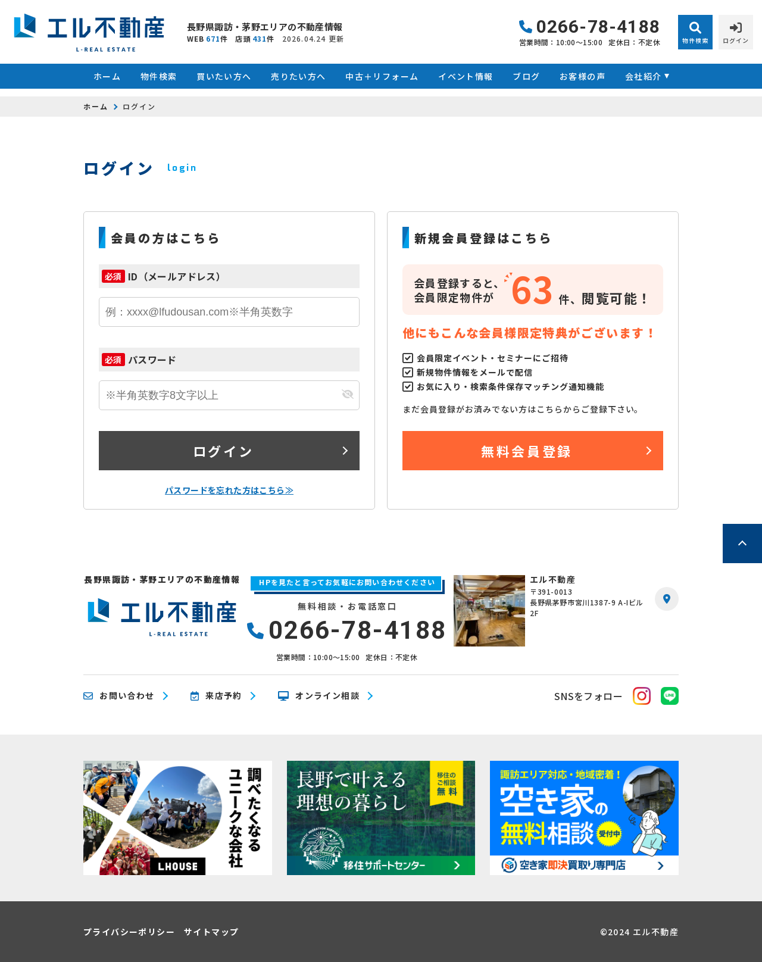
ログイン (223, 450)
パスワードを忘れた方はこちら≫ (229, 490)
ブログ (526, 76)
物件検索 (158, 76)
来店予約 (216, 696)
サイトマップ (211, 931)
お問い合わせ (119, 696)
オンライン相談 (319, 696)
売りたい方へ (298, 76)
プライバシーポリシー (129, 931)
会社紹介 (643, 76)
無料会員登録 (526, 450)
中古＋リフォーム (382, 76)
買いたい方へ (223, 76)
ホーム (107, 76)
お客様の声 (582, 76)
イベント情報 (465, 76)
